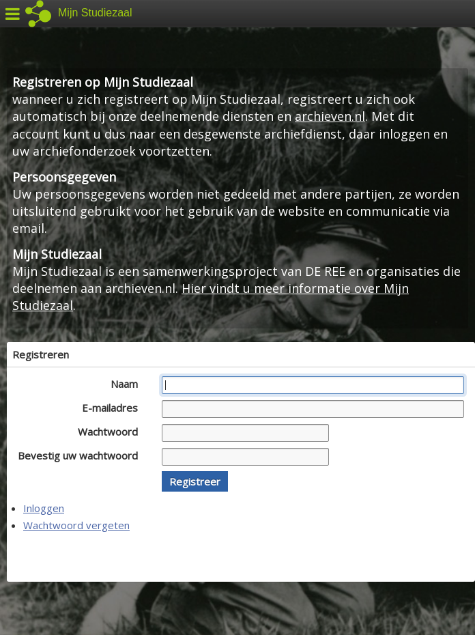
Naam (128, 384)
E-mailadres (113, 407)
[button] (195, 481)
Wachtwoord (111, 431)
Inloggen (43, 508)
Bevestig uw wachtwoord (81, 455)
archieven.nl (330, 116)
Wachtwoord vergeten (76, 525)
